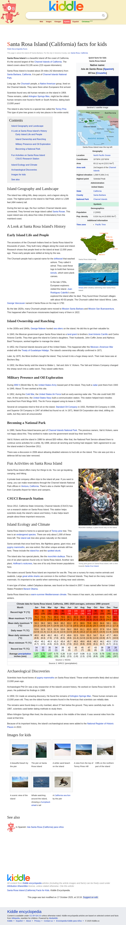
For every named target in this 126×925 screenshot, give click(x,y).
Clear (98, 15)
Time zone (81, 225)
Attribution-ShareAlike (17, 886)
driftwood (58, 259)
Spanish (108, 69)
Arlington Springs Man (39, 96)
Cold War (29, 394)
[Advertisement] (63, 32)
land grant (72, 334)
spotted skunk (54, 551)
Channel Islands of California (48, 62)
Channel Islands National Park (62, 430)
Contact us (48, 921)
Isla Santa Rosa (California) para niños (45, 827)
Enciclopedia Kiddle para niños (69, 921)
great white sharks (31, 576)
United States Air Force (50, 394)
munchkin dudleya (56, 556)
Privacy (37, 921)
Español (76, 22)
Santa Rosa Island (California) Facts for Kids (28, 890)
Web (41, 22)
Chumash (25, 84)
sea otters (58, 328)
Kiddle (10, 921)
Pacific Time (100, 225)
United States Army (47, 385)
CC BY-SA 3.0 (35, 916)
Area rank (80, 167)
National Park (82, 199)
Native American (48, 84)
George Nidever (38, 328)
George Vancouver (16, 303)
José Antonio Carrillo (98, 334)
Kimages (58, 22)
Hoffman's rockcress (22, 563)
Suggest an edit (90, 897)
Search (103, 15)
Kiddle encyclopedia (32, 883)
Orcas (80, 288)
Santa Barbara (99, 195)
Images (49, 22)
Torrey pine (57, 531)
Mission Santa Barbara (73, 309)
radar (95, 385)
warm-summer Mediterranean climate (48, 594)
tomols (53, 273)
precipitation (24, 654)
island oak (25, 538)
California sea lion (62, 795)
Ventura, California (30, 486)
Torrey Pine (61, 109)
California (97, 191)
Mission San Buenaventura (101, 309)
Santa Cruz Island (92, 566)
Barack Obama (30, 589)
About (28, 921)
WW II (17, 385)
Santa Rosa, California (79, 53)
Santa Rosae (59, 211)
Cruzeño (101, 73)
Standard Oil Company (66, 407)
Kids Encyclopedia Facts (17, 49)
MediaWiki (53, 918)
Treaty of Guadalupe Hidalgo (35, 350)
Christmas (87, 21)
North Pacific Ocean (102, 155)
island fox (34, 551)
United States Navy (42, 398)
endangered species (26, 534)
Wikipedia (15, 918)
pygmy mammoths (16, 547)
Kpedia (67, 22)
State (78, 191)
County (79, 195)
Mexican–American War (101, 347)
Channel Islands (100, 199)
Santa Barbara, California (19, 74)
